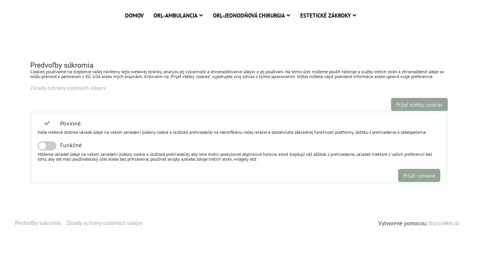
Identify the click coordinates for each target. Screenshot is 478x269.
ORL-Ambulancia (178, 15)
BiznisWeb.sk (444, 223)
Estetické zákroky (328, 15)
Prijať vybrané (419, 175)
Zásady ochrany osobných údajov (68, 87)
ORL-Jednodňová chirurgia (252, 15)
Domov (134, 15)
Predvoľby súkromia (37, 222)
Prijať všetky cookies (419, 104)
